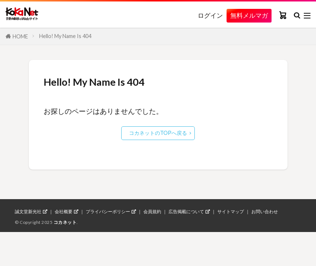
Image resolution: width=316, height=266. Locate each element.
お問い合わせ (264, 211)
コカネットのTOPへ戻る (158, 133)
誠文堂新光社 (28, 211)
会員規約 (152, 211)
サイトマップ (230, 211)
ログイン (210, 16)
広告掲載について (186, 211)
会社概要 (63, 211)
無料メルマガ (249, 15)
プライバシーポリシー (108, 211)
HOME (20, 36)
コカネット (65, 222)
